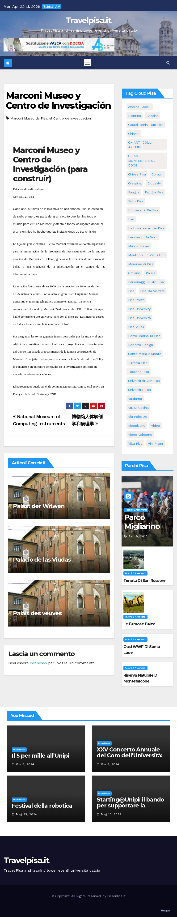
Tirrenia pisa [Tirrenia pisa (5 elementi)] (138, 363)
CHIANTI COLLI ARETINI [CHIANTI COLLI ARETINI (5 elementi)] (140, 145)
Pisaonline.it (116, 896)
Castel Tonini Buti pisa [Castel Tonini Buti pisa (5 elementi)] (146, 125)
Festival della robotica (42, 805)
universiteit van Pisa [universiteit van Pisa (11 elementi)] (144, 381)
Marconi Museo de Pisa (28, 118)
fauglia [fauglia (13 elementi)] (133, 192)
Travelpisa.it (88, 20)
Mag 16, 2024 (111, 814)
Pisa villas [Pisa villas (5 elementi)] (136, 327)
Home (165, 910)
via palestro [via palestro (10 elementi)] (137, 416)
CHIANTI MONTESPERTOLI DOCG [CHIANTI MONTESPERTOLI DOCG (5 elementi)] (142, 160)
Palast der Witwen (39, 506)
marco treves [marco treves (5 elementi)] (139, 246)
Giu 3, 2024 (25, 764)
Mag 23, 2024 (26, 814)
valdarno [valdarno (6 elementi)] (135, 399)
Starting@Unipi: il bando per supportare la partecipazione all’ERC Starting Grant (130, 808)
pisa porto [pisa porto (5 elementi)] (136, 300)
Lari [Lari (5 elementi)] (131, 219)
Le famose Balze (139, 624)
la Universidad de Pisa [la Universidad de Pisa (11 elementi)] (146, 228)
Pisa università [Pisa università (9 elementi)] (139, 318)
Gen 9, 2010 (138, 536)
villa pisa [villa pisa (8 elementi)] (135, 443)
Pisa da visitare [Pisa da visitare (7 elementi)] (152, 291)
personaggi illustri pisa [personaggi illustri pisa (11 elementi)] (146, 282)
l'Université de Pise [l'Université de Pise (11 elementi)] (143, 210)
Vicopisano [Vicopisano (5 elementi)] (136, 425)
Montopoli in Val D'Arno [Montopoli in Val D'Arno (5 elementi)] (147, 255)
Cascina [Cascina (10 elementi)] (153, 116)
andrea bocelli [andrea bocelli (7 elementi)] (139, 107)
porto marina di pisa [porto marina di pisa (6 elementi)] (144, 336)
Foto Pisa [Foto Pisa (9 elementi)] (135, 201)
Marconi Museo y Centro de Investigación (58, 100)
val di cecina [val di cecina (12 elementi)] (138, 407)
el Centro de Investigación (70, 118)
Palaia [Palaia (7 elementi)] (150, 273)
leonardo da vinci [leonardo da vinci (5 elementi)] (142, 237)
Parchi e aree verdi (136, 509)
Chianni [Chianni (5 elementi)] (133, 134)
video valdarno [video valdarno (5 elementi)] (140, 434)
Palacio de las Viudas (42, 559)
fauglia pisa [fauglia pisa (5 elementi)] (154, 192)
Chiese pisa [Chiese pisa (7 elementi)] (137, 174)
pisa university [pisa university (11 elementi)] (139, 309)
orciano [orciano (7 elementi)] (134, 273)
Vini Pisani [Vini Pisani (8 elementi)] (156, 443)
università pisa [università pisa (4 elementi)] (139, 390)
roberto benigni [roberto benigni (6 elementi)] (141, 345)
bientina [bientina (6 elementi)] (134, 116)
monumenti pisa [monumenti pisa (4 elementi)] (140, 264)
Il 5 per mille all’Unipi (40, 755)
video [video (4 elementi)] (155, 425)
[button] (168, 63)
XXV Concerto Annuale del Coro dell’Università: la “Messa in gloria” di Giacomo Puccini (129, 758)
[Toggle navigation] (87, 63)
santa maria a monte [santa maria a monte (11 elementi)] (144, 354)
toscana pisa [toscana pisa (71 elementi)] (138, 372)
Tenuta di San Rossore (144, 580)
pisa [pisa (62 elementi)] (131, 291)
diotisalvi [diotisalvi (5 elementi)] (154, 183)
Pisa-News (19, 749)
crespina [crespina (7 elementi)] (135, 183)
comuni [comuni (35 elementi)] (157, 174)
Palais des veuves (37, 613)
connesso (38, 663)
